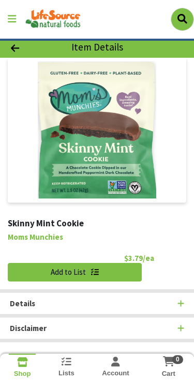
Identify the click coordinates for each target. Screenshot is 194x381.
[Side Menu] (12, 19)
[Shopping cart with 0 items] (168, 361)
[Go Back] (30, 47)
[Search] (182, 19)
